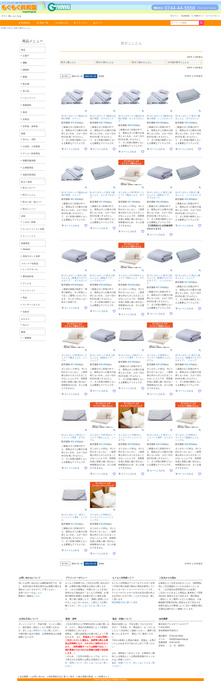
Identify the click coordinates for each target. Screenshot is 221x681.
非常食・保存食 (30, 126)
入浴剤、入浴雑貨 (31, 146)
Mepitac (26, 249)
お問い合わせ (38, 676)
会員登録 (185, 16)
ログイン (175, 16)
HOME (3, 28)
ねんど (26, 325)
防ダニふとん (29, 195)
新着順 (101, 76)
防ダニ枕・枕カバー (32, 202)
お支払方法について (28, 619)
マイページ (80, 23)
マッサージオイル (31, 304)
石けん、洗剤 (29, 139)
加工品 (26, 91)
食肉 (25, 112)
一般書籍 (27, 338)
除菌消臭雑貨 (29, 160)
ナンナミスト (29, 290)
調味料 (26, 70)
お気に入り (62, 23)
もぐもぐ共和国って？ (123, 578)
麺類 (25, 62)
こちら (39, 592)
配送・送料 (71, 619)
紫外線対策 (28, 276)
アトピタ (27, 283)
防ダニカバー (29, 187)
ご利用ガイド (198, 16)
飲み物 (26, 84)
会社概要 (163, 619)
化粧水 (26, 311)
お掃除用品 (28, 167)
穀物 (25, 77)
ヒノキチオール (30, 269)
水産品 (26, 119)
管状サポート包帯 (31, 256)
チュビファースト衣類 (33, 229)
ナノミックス (29, 236)
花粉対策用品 (29, 174)
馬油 (25, 297)
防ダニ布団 (13, 28)
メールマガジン (213, 16)
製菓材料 (27, 105)
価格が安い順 (77, 76)
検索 (201, 23)
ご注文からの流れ (167, 578)
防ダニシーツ (29, 209)
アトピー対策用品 (31, 153)
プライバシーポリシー (76, 578)
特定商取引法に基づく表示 (125, 602)
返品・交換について (122, 619)
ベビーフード (29, 98)
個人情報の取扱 (85, 676)
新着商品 (24, 23)
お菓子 (26, 55)
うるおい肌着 (29, 222)
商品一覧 (42, 23)
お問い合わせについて (30, 578)
